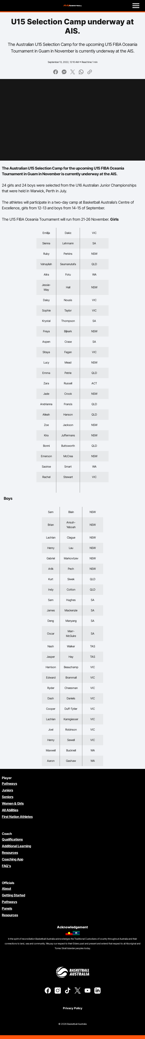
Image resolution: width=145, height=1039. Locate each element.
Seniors (7, 797)
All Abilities (10, 810)
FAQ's (6, 866)
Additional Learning (16, 846)
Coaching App (12, 859)
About (6, 888)
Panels (7, 908)
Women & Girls (13, 803)
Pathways (9, 783)
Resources (10, 852)
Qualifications (12, 839)
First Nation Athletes (17, 817)
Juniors (7, 790)
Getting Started (13, 895)
